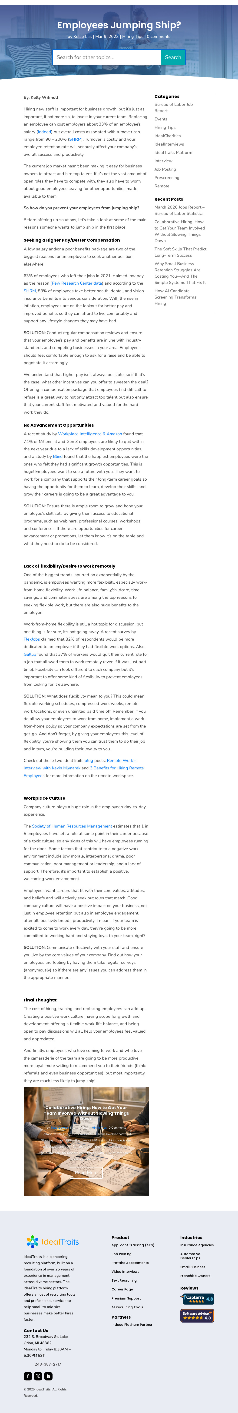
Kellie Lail (82, 36)
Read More (86, 1173)
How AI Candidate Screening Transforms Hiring (175, 297)
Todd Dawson (60, 1128)
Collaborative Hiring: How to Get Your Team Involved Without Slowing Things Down (86, 1113)
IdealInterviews (169, 144)
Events (161, 119)
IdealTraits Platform (173, 152)
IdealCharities (168, 136)
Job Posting (165, 169)
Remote (162, 186)
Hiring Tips (132, 36)
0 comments (158, 36)
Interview (163, 161)
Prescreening (167, 177)
